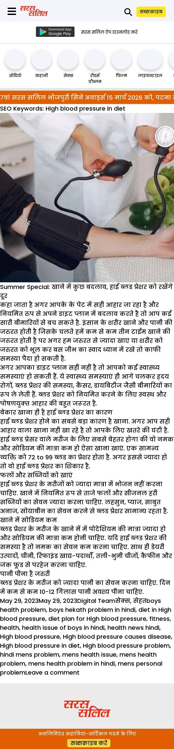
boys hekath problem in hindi (92, 610)
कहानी (41, 75)
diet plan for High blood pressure (97, 618)
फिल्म (121, 75)
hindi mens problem (29, 654)
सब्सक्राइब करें (89, 743)
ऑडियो (15, 75)
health (9, 627)
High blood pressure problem (126, 645)
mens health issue (89, 654)
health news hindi (133, 627)
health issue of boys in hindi (63, 627)
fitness (159, 618)
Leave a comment (52, 672)
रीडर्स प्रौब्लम (94, 78)
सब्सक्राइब (151, 11)
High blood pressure (30, 636)
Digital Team (96, 601)
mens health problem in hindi (71, 663)
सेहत (139, 601)
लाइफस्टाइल (150, 75)
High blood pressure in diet (40, 645)
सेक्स (68, 75)
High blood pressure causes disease (117, 636)
